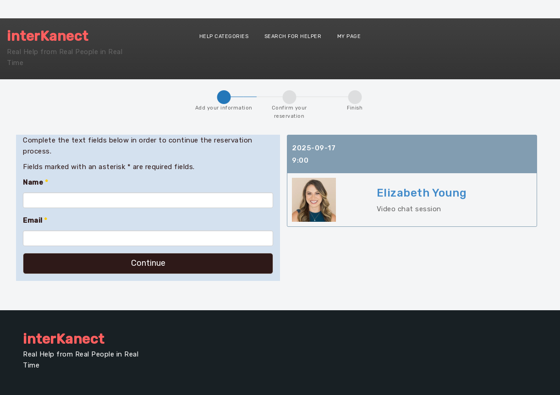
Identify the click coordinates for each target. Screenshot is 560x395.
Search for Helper (293, 36)
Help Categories (224, 36)
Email (35, 220)
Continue (148, 263)
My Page (349, 36)
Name (35, 182)
